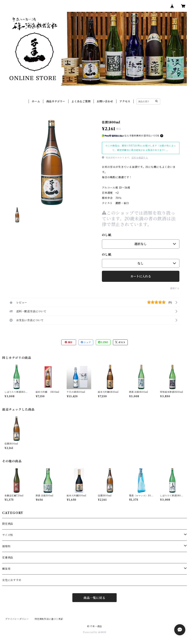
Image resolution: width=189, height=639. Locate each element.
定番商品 (7, 557)
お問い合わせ (105, 101)
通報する (174, 288)
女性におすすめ (11, 580)
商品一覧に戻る (94, 598)
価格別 (6, 546)
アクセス (124, 101)
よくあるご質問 (81, 101)
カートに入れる (140, 276)
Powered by (94, 632)
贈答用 (6, 568)
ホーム (36, 101)
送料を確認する (139, 157)
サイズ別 (7, 535)
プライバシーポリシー (17, 619)
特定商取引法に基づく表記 (49, 619)
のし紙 (106, 235)
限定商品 (7, 523)
